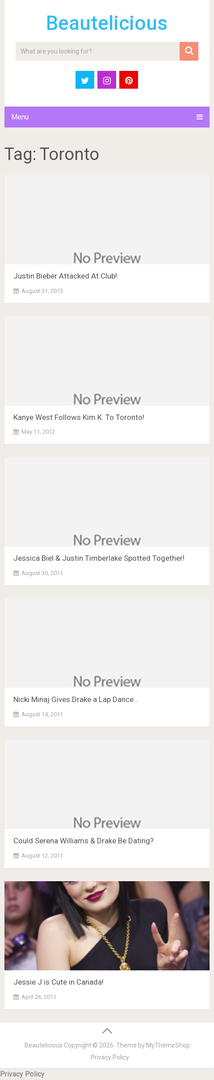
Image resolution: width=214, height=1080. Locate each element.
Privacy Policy (110, 1057)
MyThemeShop (168, 1045)
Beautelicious (107, 23)
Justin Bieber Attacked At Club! (65, 275)
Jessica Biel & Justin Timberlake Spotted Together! (99, 558)
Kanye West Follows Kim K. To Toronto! (78, 417)
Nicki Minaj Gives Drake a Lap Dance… (75, 699)
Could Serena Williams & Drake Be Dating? (83, 840)
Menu (20, 117)
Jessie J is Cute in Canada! (58, 981)
